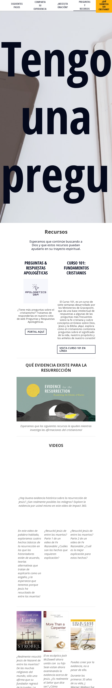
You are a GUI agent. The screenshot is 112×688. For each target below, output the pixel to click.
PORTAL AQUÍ (35, 331)
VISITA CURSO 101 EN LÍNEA (72, 349)
